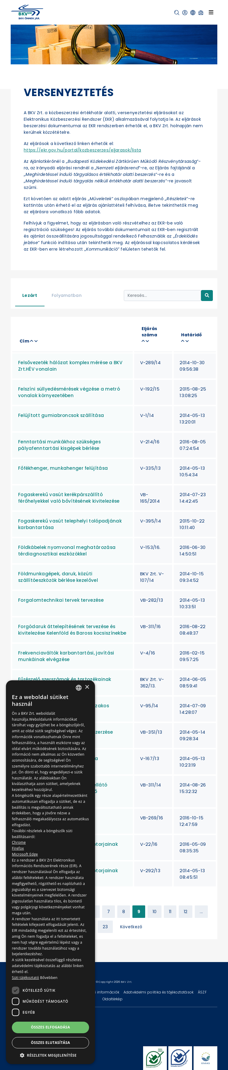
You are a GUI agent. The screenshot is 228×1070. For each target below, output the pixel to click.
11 (170, 912)
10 (155, 912)
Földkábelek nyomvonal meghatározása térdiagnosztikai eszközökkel (66, 550)
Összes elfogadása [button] (50, 1027)
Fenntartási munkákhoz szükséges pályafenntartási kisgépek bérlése (59, 445)
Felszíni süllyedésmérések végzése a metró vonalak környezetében (69, 392)
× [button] (87, 687)
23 (105, 927)
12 (186, 912)
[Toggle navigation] (211, 12)
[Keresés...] (162, 295)
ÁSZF (202, 992)
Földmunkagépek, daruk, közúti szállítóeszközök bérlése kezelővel (58, 577)
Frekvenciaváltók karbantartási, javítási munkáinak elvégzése (66, 656)
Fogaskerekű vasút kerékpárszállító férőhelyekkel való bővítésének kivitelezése (68, 497)
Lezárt (29, 295)
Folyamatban (67, 295)
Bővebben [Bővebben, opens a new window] (49, 977)
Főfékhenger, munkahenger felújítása (63, 468)
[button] (177, 13)
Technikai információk (99, 992)
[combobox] (79, 688)
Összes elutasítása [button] (50, 1042)
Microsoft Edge (25, 854)
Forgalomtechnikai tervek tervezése (61, 600)
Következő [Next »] (131, 927)
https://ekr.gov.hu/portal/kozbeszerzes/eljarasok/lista (82, 150)
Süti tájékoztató (25, 977)
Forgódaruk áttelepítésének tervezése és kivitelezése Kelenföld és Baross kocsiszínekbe (72, 629)
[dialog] (50, 872)
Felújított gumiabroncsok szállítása (61, 415)
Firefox (18, 848)
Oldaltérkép (112, 998)
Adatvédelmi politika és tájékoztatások (159, 992)
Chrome (19, 842)
